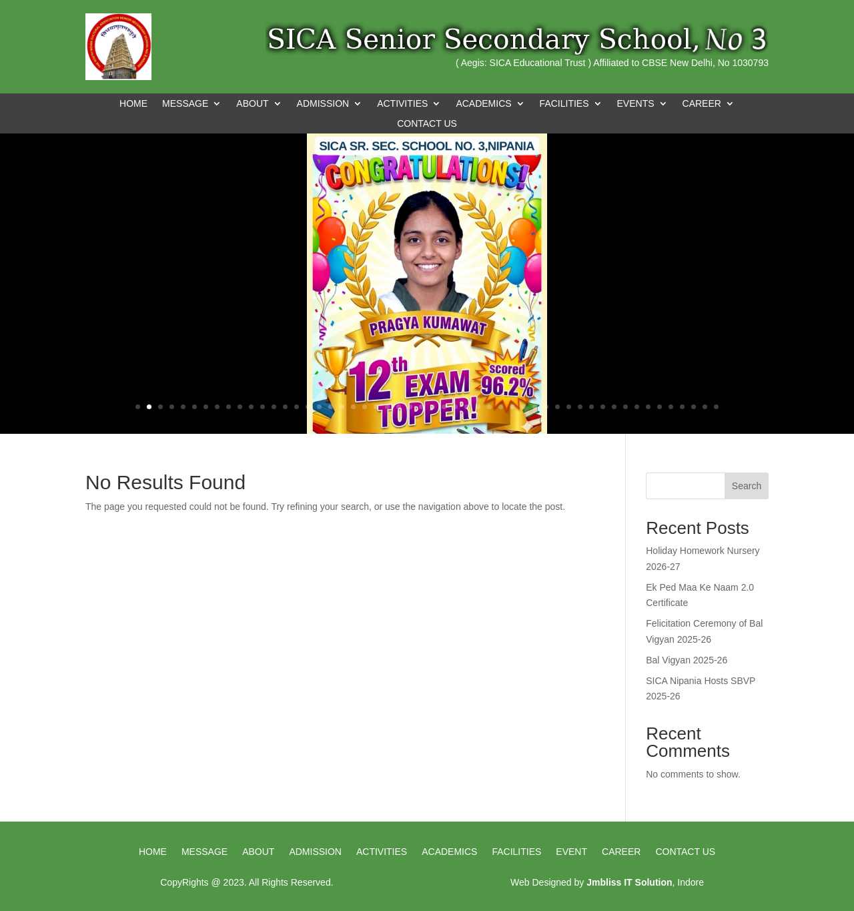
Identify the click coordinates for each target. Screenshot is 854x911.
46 (648, 406)
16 (308, 406)
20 (353, 406)
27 (432, 406)
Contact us (685, 852)
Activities (381, 852)
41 (591, 406)
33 (500, 406)
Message (204, 852)
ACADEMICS (483, 104)
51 (705, 406)
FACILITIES (564, 104)
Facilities (516, 852)
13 (274, 406)
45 (636, 406)
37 (546, 406)
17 (319, 406)
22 (376, 406)
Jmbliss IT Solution (629, 882)
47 (659, 406)
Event (571, 852)
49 (682, 406)
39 (568, 406)
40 (580, 406)
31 (478, 406)
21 (364, 406)
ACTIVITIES (402, 104)
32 (489, 406)
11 (251, 406)
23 (387, 406)
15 (296, 406)
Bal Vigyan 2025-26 (686, 660)
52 (716, 406)
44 (625, 406)
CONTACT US (427, 124)
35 (523, 406)
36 (534, 406)
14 (285, 406)
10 (240, 406)
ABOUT (252, 104)
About (258, 852)
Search (746, 486)
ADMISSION (323, 104)
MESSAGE (185, 104)
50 (693, 406)
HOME (153, 852)
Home (133, 104)
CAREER (702, 104)
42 (602, 406)
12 (262, 406)
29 (455, 406)
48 (671, 406)
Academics (449, 852)
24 (398, 406)
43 (614, 406)
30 (466, 406)
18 (330, 406)
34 (512, 406)
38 (557, 406)
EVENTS (636, 104)
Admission (315, 852)
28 (444, 406)
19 (342, 406)
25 (410, 406)
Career (621, 852)
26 (421, 406)
